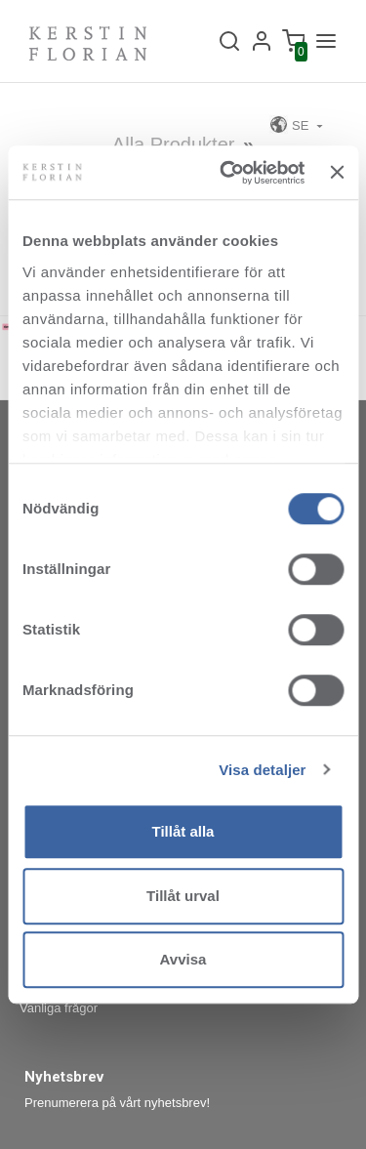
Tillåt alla (183, 831)
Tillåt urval (183, 895)
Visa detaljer (262, 769)
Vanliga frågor (59, 1008)
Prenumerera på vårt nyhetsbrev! (117, 1102)
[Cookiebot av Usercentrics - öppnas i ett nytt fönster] (227, 172)
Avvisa (183, 959)
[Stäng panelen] (337, 173)
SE (290, 124)
